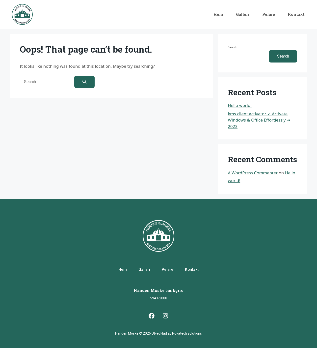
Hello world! (240, 105)
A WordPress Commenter (253, 173)
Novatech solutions (187, 333)
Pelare (268, 14)
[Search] (84, 82)
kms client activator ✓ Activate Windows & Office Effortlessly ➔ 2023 (259, 120)
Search (232, 47)
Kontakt (296, 14)
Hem (218, 14)
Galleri (242, 14)
